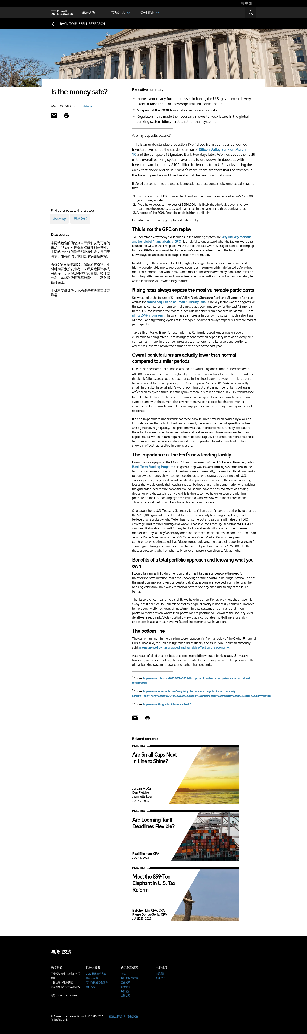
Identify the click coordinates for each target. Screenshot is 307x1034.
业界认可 (125, 995)
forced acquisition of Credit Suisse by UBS (176, 302)
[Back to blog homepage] (78, 24)
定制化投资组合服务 (97, 982)
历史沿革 (125, 982)
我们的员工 (127, 991)
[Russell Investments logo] (62, 12)
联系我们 (160, 973)
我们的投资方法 (129, 978)
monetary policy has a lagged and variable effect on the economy (184, 647)
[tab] (246, 3)
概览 (123, 973)
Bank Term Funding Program (152, 467)
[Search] (250, 12)
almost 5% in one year (148, 315)
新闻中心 (160, 978)
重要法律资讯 (117, 1016)
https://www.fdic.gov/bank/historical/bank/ (166, 704)
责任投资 (91, 986)
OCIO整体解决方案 (96, 973)
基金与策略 (92, 978)
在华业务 (125, 986)
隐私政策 (132, 1016)
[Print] (66, 115)
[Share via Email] (54, 115)
